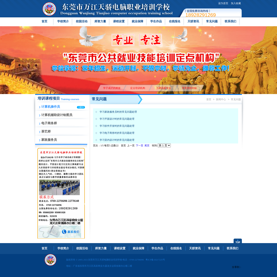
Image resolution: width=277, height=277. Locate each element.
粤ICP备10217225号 (155, 259)
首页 (44, 21)
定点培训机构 (137, 88)
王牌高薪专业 (163, 88)
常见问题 (212, 21)
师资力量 (100, 21)
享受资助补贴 (189, 88)
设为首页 (223, 3)
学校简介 (63, 21)
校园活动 (81, 21)
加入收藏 (236, 3)
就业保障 (137, 21)
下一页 (139, 145)
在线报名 (174, 21)
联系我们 (230, 21)
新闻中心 (221, 99)
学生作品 (156, 21)
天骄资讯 (193, 21)
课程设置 (119, 21)
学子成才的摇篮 (111, 88)
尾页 (146, 145)
